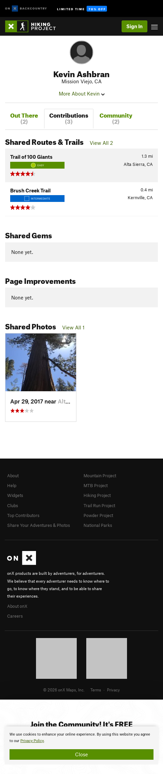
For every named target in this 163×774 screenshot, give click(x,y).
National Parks (98, 525)
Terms (95, 689)
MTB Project (96, 485)
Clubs (12, 505)
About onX (17, 606)
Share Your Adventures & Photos (38, 525)
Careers (15, 616)
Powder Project (98, 515)
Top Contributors (23, 515)
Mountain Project (100, 475)
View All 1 (73, 327)
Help (11, 485)
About (13, 475)
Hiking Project (97, 495)
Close (81, 754)
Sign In (134, 26)
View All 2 (101, 143)
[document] (81, 745)
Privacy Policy (32, 741)
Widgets (15, 495)
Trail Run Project (99, 505)
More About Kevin (82, 93)
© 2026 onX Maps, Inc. (64, 689)
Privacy (113, 689)
